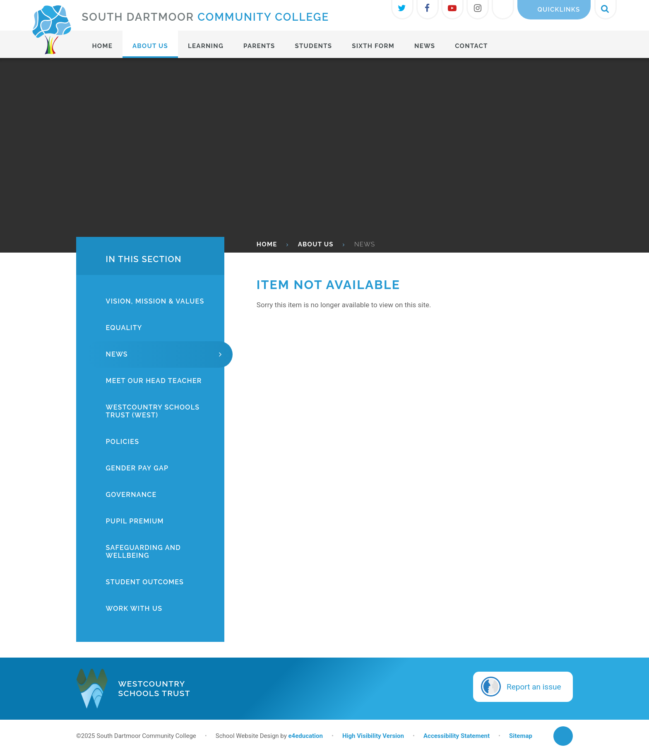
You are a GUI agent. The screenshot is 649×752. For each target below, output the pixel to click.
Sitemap (520, 736)
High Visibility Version (373, 736)
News (364, 244)
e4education (305, 736)
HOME (267, 244)
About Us (316, 244)
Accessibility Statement (456, 736)
